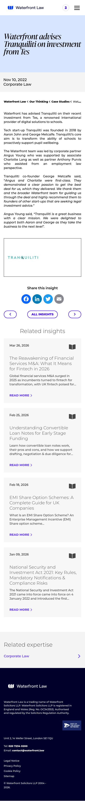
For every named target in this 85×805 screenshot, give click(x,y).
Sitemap (9, 776)
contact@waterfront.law (28, 750)
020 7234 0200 (18, 746)
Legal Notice (11, 760)
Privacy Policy (12, 765)
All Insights (42, 314)
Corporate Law (17, 84)
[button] (75, 7)
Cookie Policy (12, 770)
